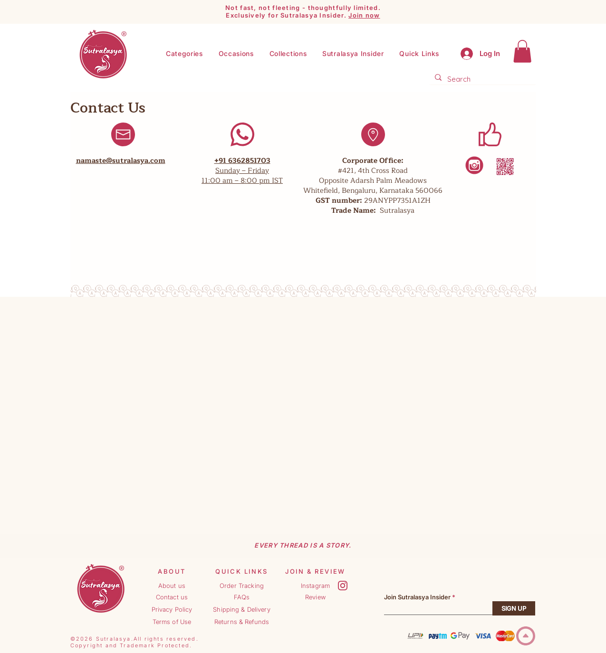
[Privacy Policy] (172, 609)
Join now (364, 15)
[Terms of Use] (172, 621)
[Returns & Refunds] (242, 621)
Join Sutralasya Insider (417, 597)
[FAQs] (242, 597)
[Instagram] (315, 585)
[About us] (172, 585)
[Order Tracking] (242, 585)
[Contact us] (172, 597)
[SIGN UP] (513, 608)
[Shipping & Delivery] (242, 609)
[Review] (315, 597)
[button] (353, 53)
